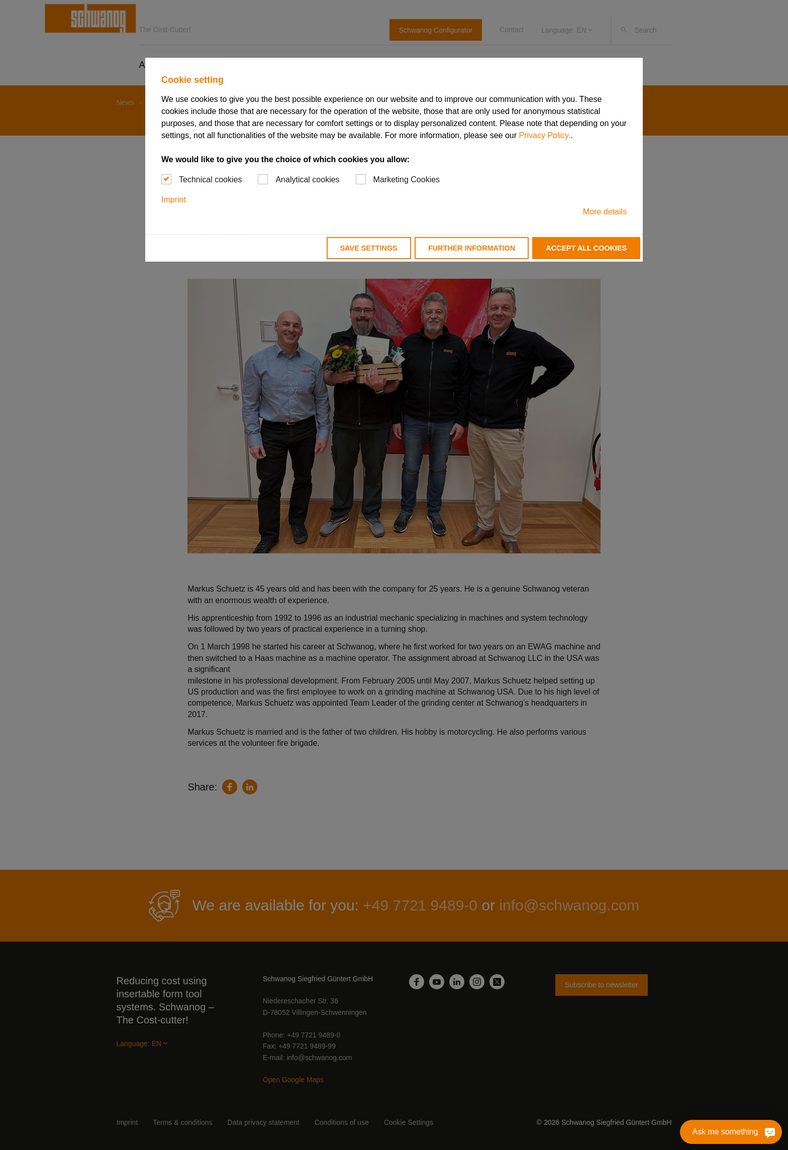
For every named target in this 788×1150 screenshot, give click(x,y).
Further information (471, 248)
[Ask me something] (769, 1132)
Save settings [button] (369, 248)
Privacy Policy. (544, 135)
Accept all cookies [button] (586, 248)
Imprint (173, 199)
